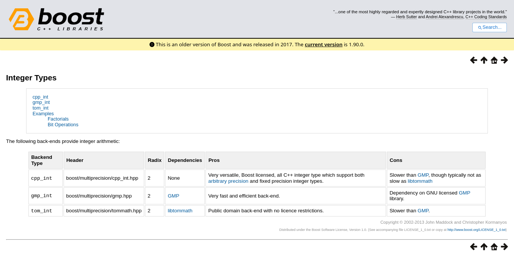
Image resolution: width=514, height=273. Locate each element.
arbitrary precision (228, 181)
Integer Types (31, 77)
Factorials (58, 119)
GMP (422, 175)
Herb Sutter (406, 16)
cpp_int (40, 97)
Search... (490, 27)
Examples (43, 113)
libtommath (420, 181)
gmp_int (41, 102)
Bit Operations (63, 124)
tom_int (40, 108)
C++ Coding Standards (486, 16)
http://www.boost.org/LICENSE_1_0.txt (476, 229)
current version (324, 44)
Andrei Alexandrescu (444, 16)
